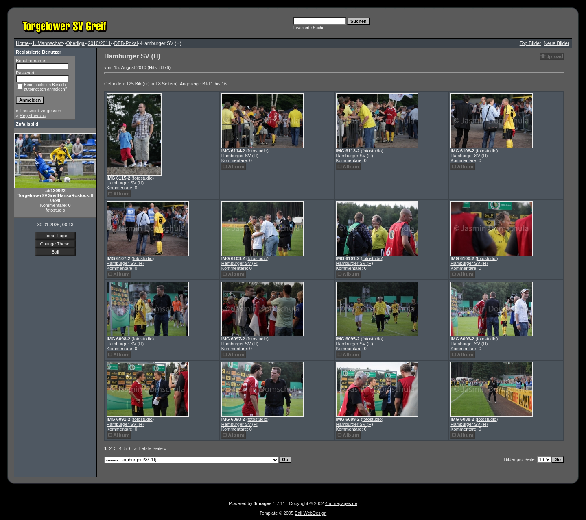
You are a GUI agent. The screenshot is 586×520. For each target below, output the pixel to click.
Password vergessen (40, 110)
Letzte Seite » (152, 448)
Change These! (55, 243)
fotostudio (143, 178)
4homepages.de (341, 503)
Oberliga (75, 43)
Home (22, 43)
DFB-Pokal (126, 43)
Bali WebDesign (310, 513)
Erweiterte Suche (308, 28)
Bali (55, 251)
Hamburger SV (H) (125, 182)
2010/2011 (99, 43)
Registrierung (33, 115)
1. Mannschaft (47, 43)
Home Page (55, 235)
